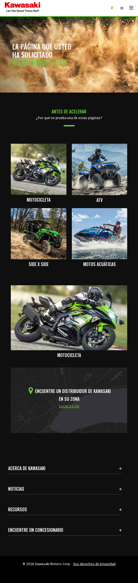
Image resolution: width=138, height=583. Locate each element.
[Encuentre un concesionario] (114, 7)
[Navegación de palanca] (131, 8)
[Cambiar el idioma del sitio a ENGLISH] (123, 8)
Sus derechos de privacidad (94, 564)
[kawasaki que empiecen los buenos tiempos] (22, 8)
